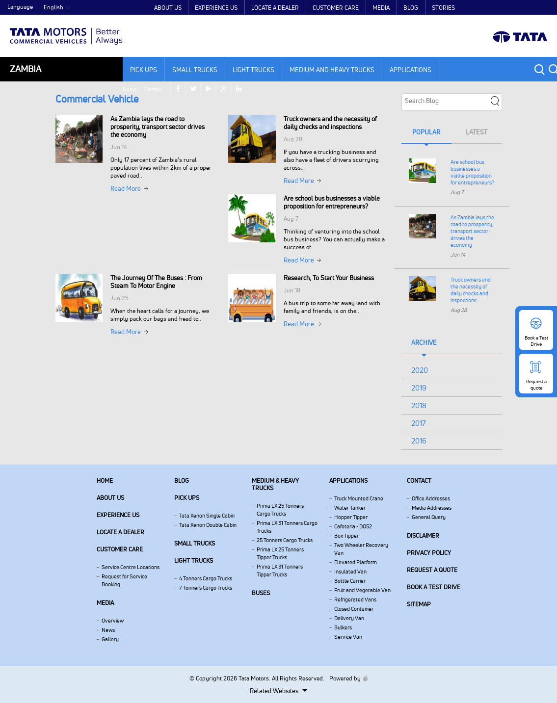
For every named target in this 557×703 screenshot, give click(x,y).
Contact (455, 7)
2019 (418, 387)
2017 (418, 423)
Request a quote (432, 569)
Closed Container (353, 608)
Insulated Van (350, 571)
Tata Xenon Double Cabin (208, 524)
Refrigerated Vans (355, 599)
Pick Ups (143, 70)
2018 (418, 405)
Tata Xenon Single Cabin (207, 515)
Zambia (25, 69)
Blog (410, 7)
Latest (476, 132)
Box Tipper (346, 535)
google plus (527, 7)
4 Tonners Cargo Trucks (205, 578)
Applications (410, 70)
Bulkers (343, 627)
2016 (418, 440)
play (512, 7)
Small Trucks (194, 70)
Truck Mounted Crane (358, 498)
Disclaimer (423, 535)
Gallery (110, 639)
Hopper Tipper (351, 517)
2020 (419, 370)
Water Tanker (350, 507)
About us (110, 497)
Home (431, 7)
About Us (168, 7)
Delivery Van (349, 618)
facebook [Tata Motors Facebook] (481, 7)
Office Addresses (431, 498)
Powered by (346, 678)
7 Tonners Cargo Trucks (205, 587)
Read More (125, 188)
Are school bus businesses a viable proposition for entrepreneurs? (472, 172)
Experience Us (216, 7)
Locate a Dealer (275, 7)
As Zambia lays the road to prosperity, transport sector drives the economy (472, 231)
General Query (429, 517)
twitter (497, 7)
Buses (261, 593)
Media (381, 7)
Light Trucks (253, 70)
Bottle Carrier (350, 580)
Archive (424, 342)
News (108, 629)
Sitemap (419, 604)
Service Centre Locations (130, 567)
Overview (113, 620)
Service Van (348, 636)
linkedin (542, 7)
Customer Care (336, 7)
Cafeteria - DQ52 (353, 526)
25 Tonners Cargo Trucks (285, 540)
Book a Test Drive (433, 587)
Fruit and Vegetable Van (362, 590)
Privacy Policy (429, 552)
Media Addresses (431, 507)
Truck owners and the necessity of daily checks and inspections (471, 290)
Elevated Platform (355, 562)
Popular (426, 132)
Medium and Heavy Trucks (332, 70)
